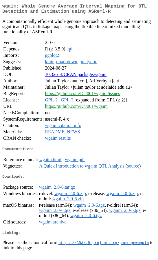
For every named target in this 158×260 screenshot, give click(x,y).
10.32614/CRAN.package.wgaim (75, 76)
